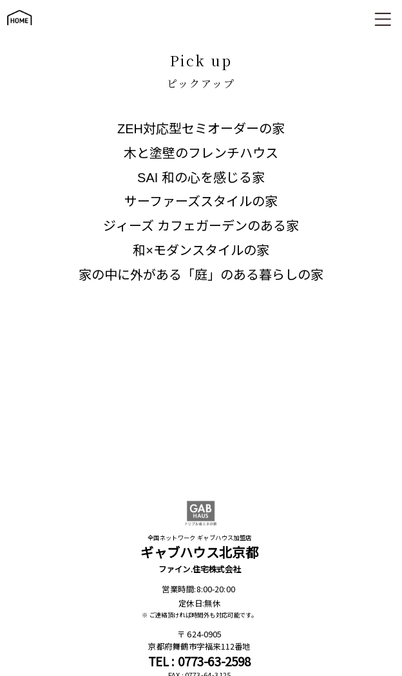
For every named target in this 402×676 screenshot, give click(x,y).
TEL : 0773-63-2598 (199, 661)
